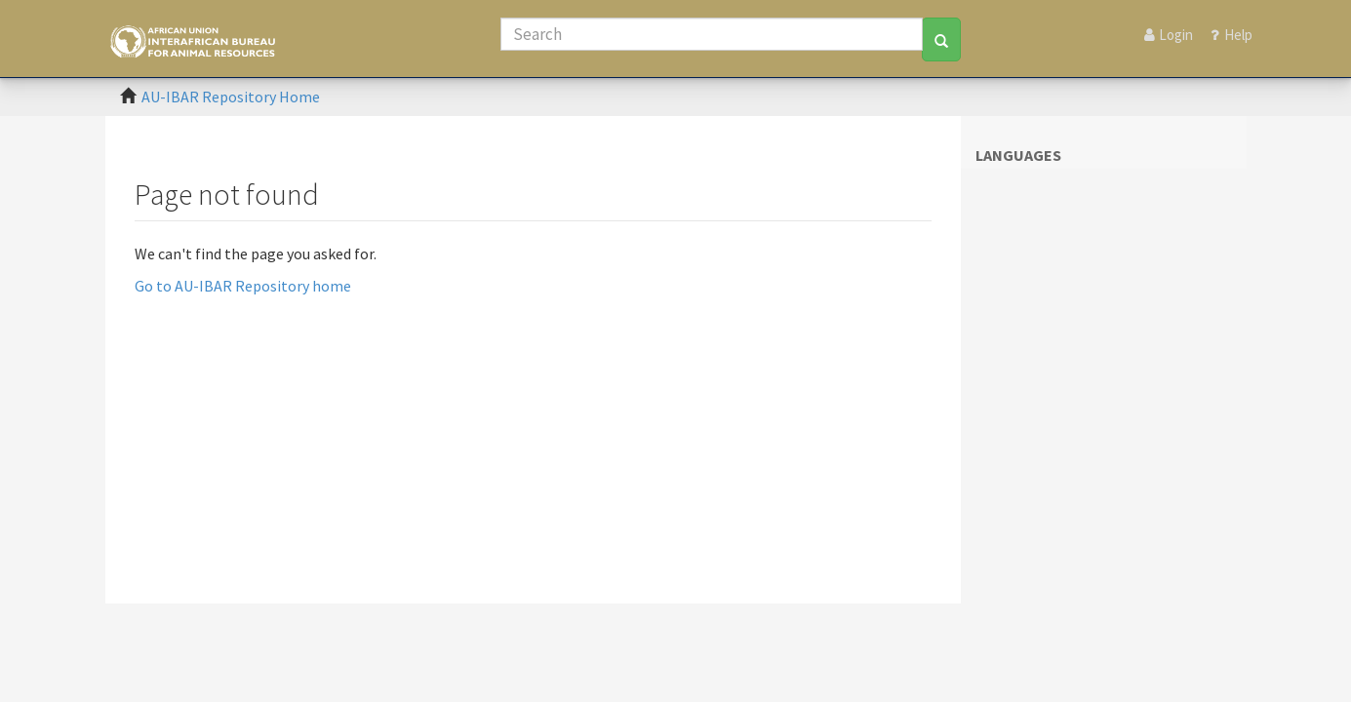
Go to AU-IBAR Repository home (243, 285)
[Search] (712, 34)
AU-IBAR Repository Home (230, 96)
